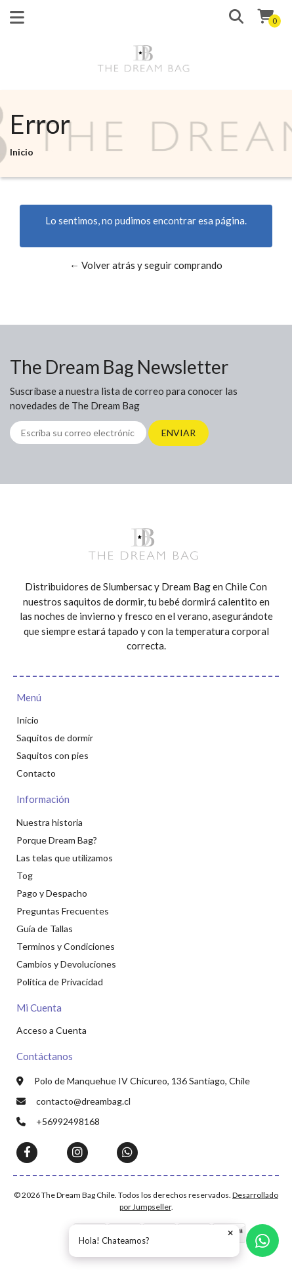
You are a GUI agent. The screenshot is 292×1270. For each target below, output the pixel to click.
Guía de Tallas (44, 928)
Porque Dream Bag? (56, 840)
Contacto (36, 773)
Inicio (27, 720)
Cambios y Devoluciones (66, 964)
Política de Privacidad (59, 981)
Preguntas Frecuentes (62, 910)
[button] (230, 17)
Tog (24, 875)
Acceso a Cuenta (51, 1030)
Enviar (178, 432)
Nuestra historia (49, 822)
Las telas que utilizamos (64, 857)
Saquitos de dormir (54, 737)
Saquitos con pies (52, 755)
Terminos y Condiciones (65, 946)
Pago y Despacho (51, 893)
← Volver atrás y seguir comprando (146, 265)
